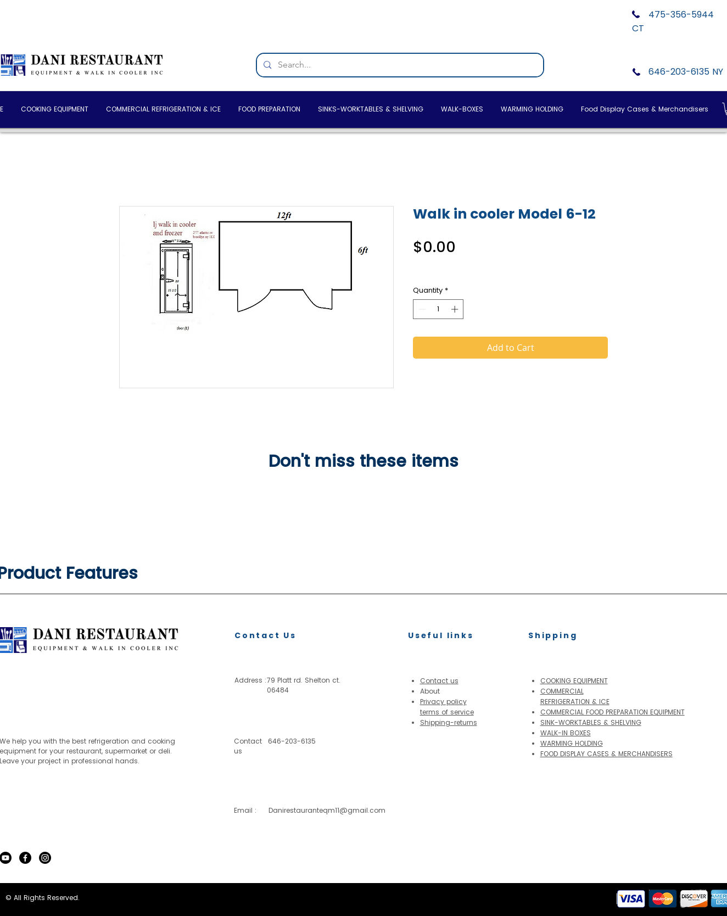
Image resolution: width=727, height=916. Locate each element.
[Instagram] (45, 858)
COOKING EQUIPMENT (574, 680)
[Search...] (399, 65)
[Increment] (455, 309)
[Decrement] (421, 309)
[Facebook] (25, 858)
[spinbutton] (438, 309)
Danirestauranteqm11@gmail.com (327, 810)
